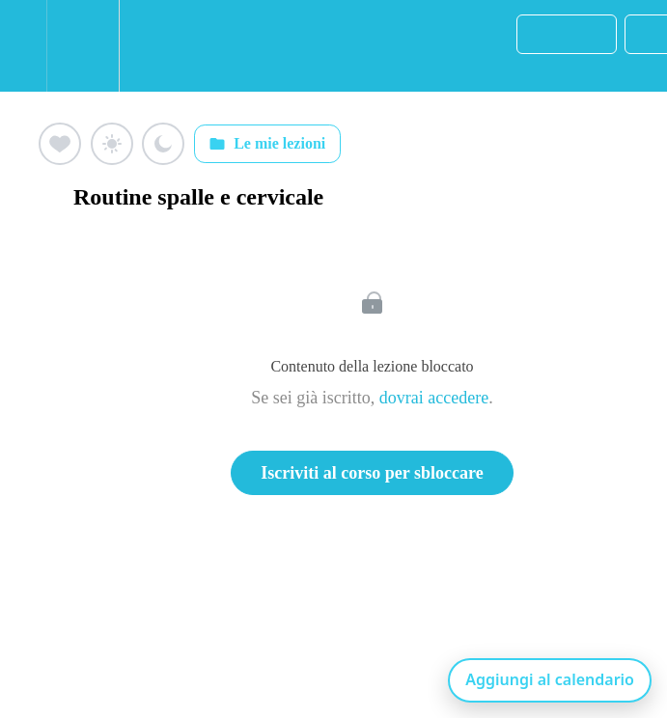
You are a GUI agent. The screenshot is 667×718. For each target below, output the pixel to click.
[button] (23, 46)
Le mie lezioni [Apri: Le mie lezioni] (266, 143)
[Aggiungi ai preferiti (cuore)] (60, 144)
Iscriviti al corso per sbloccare (372, 473)
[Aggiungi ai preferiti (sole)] (112, 144)
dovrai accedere (433, 397)
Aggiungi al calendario (549, 679)
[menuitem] (82, 46)
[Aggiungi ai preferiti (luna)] (163, 144)
